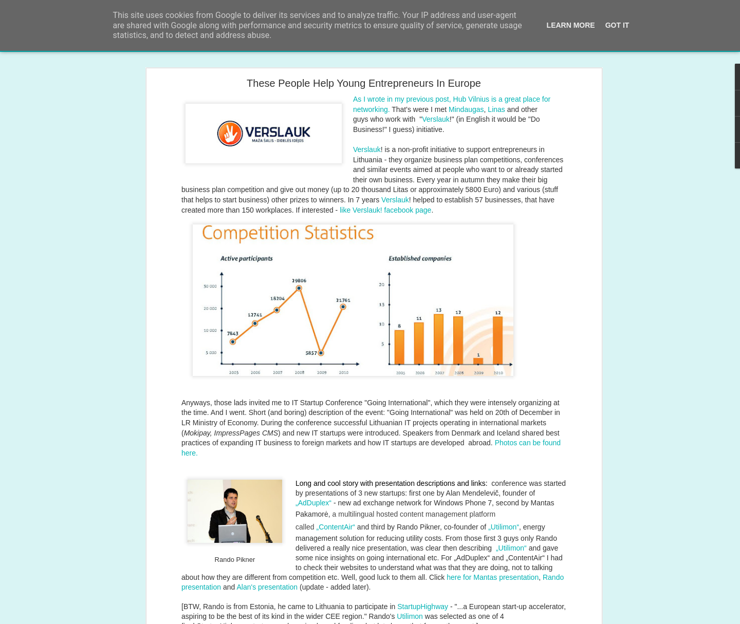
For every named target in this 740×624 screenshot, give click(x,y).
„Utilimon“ (511, 548)
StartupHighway (422, 606)
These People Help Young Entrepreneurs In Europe (364, 83)
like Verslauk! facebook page (385, 210)
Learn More (571, 25)
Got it (617, 25)
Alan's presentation (267, 587)
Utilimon (504, 527)
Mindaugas (466, 109)
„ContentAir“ (335, 527)
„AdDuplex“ (313, 503)
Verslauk (436, 119)
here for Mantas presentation (493, 577)
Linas (496, 109)
